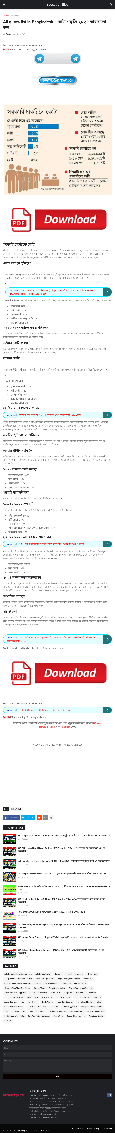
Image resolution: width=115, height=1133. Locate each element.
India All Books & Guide (13, 997)
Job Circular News (63, 997)
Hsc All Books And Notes (86, 993)
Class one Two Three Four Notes (17, 988)
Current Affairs (39, 988)
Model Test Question (64, 1002)
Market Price (32, 1002)
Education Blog (58, 4)
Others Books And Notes (36, 1006)
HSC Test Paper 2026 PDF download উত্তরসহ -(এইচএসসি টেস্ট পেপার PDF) (51, 912)
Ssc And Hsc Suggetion (76, 1016)
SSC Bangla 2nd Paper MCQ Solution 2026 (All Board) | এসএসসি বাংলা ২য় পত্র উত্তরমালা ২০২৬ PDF (62, 873)
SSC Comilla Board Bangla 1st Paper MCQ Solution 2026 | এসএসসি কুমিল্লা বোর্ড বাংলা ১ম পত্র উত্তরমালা (63, 861)
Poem (6, 1011)
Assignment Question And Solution (18, 979)
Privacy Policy (77, 1128)
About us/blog (93, 1128)
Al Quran (57, 974)
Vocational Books (96, 1016)
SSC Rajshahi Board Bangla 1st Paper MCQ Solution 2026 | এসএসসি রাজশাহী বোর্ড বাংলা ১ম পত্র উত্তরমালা (61, 951)
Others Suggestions (69, 1006)
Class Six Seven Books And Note (17, 983)
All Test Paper (92, 974)
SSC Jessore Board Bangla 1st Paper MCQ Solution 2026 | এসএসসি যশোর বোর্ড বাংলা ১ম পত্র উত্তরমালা (63, 937)
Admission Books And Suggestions (18, 974)
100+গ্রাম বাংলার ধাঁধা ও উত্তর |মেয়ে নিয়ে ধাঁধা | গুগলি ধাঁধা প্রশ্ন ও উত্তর (51, 544)
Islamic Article (32, 997)
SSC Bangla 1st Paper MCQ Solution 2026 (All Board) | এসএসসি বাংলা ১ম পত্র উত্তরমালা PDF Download (64, 835)
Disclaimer (107, 1128)
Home (5, 16)
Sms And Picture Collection (39, 1016)
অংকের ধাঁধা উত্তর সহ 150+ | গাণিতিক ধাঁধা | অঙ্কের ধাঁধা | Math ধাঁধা (50, 415)
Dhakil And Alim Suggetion (15, 993)
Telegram (65, 726)
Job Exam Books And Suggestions (87, 997)
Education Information (38, 993)
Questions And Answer (95, 1011)
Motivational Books (84, 1002)
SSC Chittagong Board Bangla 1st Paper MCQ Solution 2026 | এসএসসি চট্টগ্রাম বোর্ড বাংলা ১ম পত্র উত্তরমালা (61, 849)
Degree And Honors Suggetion (81, 988)
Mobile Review (47, 1002)
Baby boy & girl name (44, 979)
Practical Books (19, 1011)
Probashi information (37, 1011)
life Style (7, 1020)
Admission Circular (42, 974)
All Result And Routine (74, 974)
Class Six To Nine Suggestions (45, 983)
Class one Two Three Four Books (74, 983)
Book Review (89, 979)
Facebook (51, 726)
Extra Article (14, 16)
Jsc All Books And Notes (14, 1002)
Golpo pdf (68, 993)
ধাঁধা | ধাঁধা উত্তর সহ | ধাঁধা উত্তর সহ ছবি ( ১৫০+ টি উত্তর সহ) (46, 710)
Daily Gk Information (57, 988)
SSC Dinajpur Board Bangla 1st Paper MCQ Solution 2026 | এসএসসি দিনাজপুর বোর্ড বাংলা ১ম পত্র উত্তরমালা (61, 900)
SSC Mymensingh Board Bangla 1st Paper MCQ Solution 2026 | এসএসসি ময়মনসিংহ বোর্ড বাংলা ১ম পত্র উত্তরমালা (63, 926)
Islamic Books (47, 997)
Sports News (58, 1016)
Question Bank (76, 1011)
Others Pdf (54, 1006)
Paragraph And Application (91, 1006)
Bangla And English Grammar (68, 979)
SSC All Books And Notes (14, 1016)
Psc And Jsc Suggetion (58, 1011)
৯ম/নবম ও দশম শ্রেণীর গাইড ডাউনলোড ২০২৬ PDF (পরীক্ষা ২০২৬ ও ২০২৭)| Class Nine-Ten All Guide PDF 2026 (64, 888)
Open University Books (13, 1006)
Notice (98, 1002)
